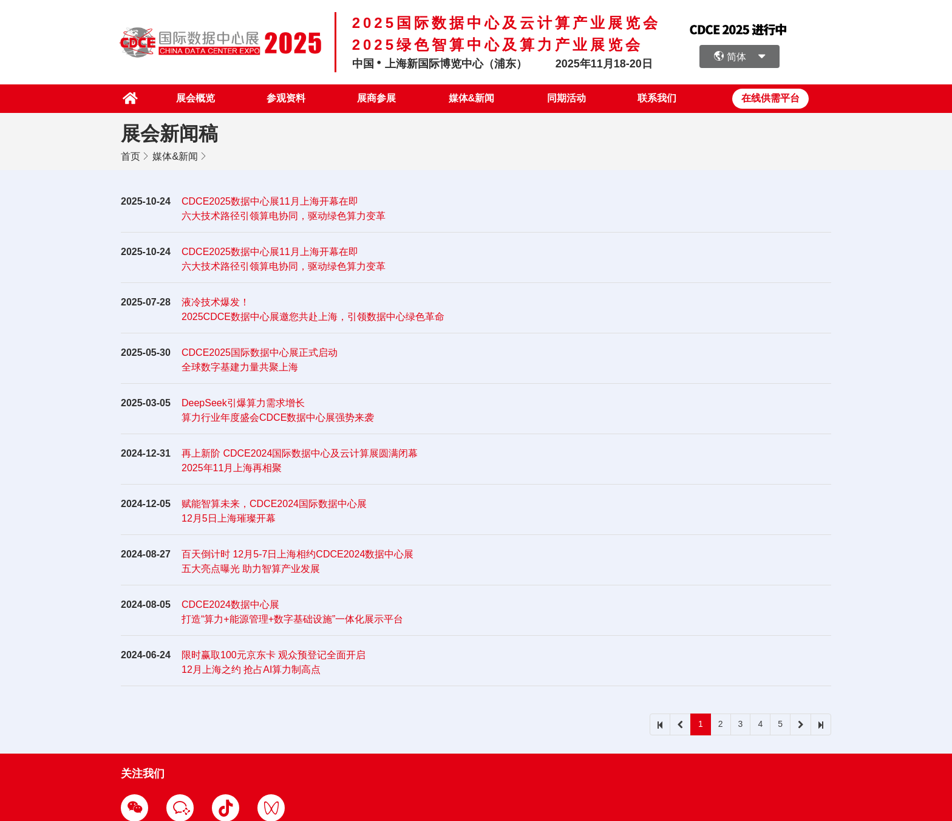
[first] (660, 724)
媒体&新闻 (470, 98)
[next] (800, 724)
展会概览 (190, 98)
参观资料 (282, 98)
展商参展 (374, 98)
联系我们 (657, 98)
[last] (821, 724)
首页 (130, 156)
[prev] (680, 724)
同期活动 (565, 98)
